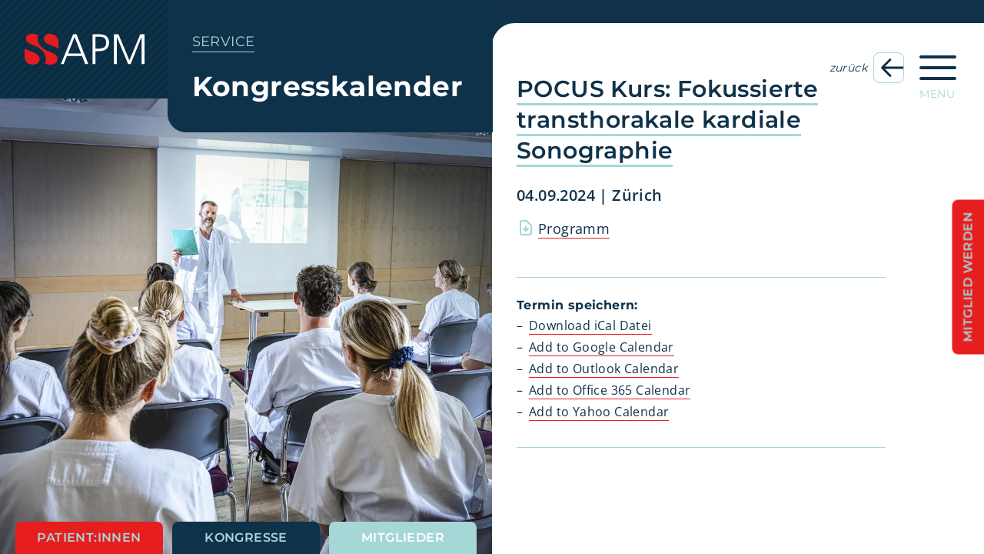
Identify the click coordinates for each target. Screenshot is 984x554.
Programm (574, 228)
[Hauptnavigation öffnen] (937, 72)
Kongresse (246, 537)
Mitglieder (402, 537)
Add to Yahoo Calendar (599, 411)
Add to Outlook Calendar (604, 368)
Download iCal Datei (590, 325)
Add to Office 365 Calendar (609, 390)
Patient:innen (89, 537)
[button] (535, 469)
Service (223, 41)
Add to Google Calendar (601, 347)
